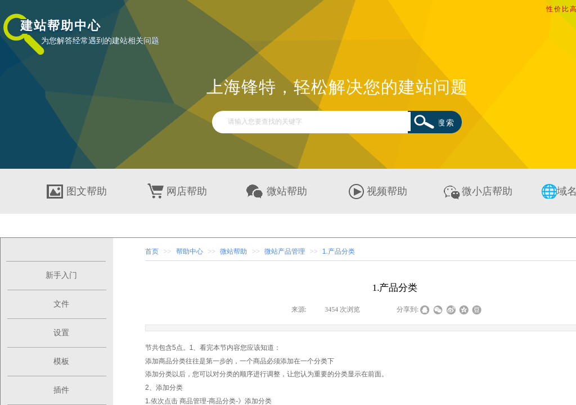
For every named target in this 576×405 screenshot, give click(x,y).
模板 (61, 361)
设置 (61, 332)
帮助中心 (189, 251)
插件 (61, 390)
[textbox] (316, 121)
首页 (152, 251)
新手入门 (61, 275)
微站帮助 (233, 251)
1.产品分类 (338, 251)
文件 (61, 304)
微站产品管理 (284, 251)
